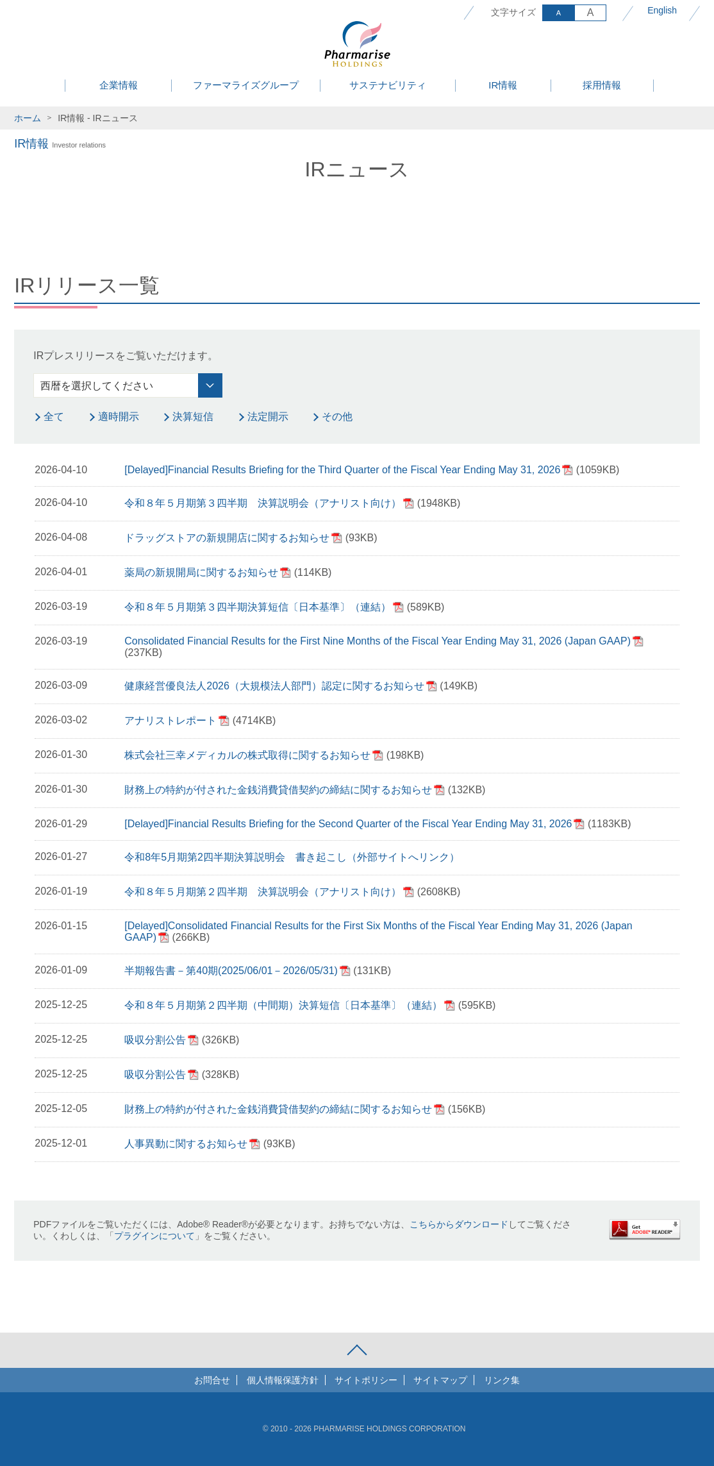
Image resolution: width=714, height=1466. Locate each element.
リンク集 (502, 1380)
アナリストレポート (170, 720)
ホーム (27, 118)
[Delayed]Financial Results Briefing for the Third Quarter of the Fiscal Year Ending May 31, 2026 (342, 469)
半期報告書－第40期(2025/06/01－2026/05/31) (231, 970)
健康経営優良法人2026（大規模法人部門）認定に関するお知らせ (274, 685)
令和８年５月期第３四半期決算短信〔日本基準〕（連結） (257, 607)
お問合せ (212, 1380)
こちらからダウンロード (459, 1224)
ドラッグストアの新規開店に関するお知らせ (226, 537)
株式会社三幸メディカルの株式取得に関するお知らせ (247, 755)
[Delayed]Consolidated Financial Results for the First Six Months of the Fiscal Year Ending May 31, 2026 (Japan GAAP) (378, 931)
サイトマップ (440, 1380)
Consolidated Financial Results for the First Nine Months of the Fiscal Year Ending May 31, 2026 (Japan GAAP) (377, 641)
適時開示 (118, 416)
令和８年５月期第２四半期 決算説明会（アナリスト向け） (262, 891)
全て (54, 416)
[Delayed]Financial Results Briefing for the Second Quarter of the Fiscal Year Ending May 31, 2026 (348, 823)
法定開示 (267, 416)
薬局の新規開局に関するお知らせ (201, 572)
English (662, 10)
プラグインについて (154, 1236)
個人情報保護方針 (283, 1380)
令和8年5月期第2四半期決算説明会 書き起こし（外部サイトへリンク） (292, 857)
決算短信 (192, 416)
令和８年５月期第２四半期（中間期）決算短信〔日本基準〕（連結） (283, 1005)
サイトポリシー (366, 1380)
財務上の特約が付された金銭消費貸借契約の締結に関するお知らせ (278, 789)
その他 (337, 416)
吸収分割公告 (155, 1039)
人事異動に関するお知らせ (185, 1143)
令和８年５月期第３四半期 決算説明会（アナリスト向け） (262, 503)
